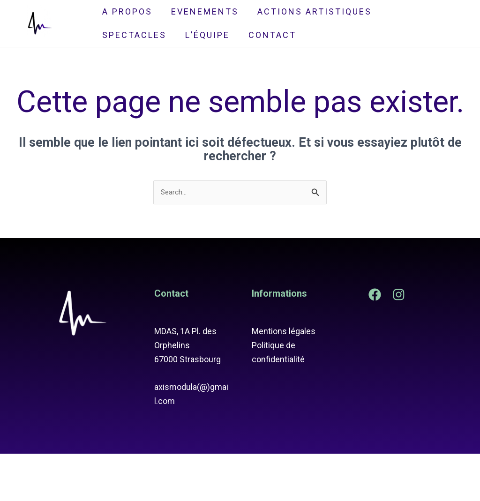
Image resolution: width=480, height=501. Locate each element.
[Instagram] (398, 341)
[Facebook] (374, 341)
